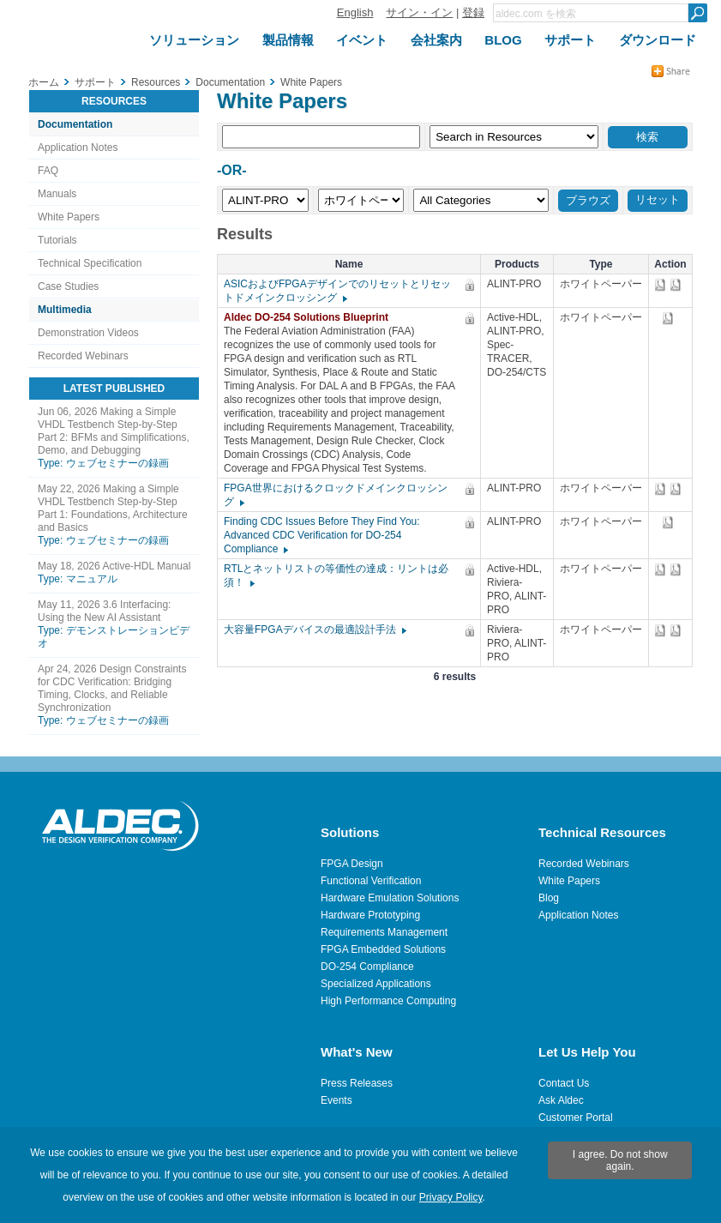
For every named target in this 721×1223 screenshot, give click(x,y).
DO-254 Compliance (367, 967)
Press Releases (357, 1083)
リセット (657, 199)
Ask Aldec (561, 1100)
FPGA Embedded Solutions (383, 949)
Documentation (75, 124)
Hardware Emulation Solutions (390, 898)
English (355, 12)
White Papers (68, 217)
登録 (473, 12)
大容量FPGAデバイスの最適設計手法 (314, 630)
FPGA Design (352, 864)
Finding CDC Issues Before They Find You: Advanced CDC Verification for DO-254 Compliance (322, 535)
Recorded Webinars (83, 356)
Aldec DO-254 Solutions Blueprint (310, 317)
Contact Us (563, 1083)
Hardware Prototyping (370, 915)
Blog (548, 898)
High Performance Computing (388, 1001)
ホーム (43, 82)
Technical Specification (89, 263)
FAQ (48, 171)
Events (336, 1100)
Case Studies (68, 286)
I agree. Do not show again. (620, 1160)
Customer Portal (575, 1118)
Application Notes (77, 148)
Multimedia (65, 310)
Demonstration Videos (88, 333)
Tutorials (57, 240)
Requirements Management (384, 932)
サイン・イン (419, 12)
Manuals (57, 194)
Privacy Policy (451, 1197)
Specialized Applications (376, 984)
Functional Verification (371, 881)
